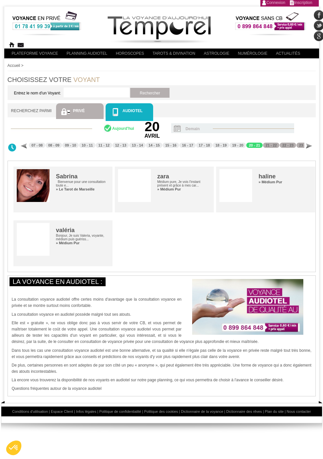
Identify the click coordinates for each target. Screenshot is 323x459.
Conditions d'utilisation (30, 411)
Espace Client (62, 411)
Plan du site (274, 411)
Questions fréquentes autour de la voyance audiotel (57, 388)
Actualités (288, 53)
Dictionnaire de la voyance (202, 411)
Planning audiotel (87, 53)
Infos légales (86, 411)
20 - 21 (254, 145)
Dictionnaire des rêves (244, 411)
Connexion (276, 2)
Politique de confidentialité (120, 411)
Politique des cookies (161, 411)
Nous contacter (299, 411)
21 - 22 (271, 145)
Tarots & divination (173, 53)
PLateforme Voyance (35, 53)
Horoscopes (130, 53)
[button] (14, 448)
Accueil (14, 65)
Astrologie (216, 53)
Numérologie (252, 53)
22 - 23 (287, 145)
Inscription (303, 2)
